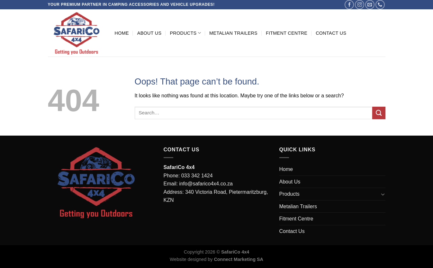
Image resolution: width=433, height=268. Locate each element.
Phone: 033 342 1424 (188, 175)
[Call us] (380, 4)
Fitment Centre (286, 33)
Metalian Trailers (233, 33)
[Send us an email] (369, 4)
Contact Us (331, 33)
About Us (149, 33)
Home (122, 33)
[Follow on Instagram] (359, 4)
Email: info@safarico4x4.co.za (198, 183)
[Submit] (378, 113)
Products (185, 33)
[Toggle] (382, 194)
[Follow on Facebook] (349, 4)
